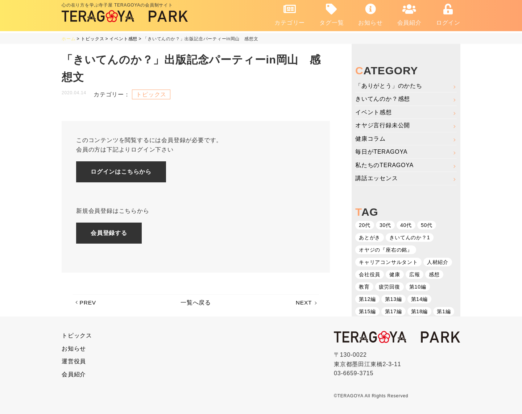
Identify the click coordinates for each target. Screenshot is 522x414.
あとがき (369, 237)
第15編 (367, 311)
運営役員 (74, 361)
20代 (364, 225)
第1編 (444, 311)
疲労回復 (389, 287)
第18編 (419, 311)
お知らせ (370, 15)
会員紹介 (409, 15)
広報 (414, 274)
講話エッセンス (376, 178)
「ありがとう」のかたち (388, 85)
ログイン (448, 15)
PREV (88, 303)
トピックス (151, 94)
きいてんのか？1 (409, 237)
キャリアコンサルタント (388, 262)
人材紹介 (437, 262)
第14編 (419, 299)
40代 (406, 225)
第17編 (393, 311)
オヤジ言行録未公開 (382, 125)
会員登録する (109, 233)
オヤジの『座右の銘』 (386, 250)
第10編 (417, 287)
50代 (426, 225)
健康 (394, 274)
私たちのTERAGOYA (384, 165)
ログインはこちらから (121, 172)
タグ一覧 (331, 15)
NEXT (303, 303)
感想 (434, 274)
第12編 (367, 299)
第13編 (393, 299)
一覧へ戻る (196, 303)
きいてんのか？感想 (382, 99)
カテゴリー (289, 15)
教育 (364, 287)
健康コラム (370, 139)
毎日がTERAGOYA (381, 152)
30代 (385, 225)
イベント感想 (373, 112)
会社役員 (369, 274)
